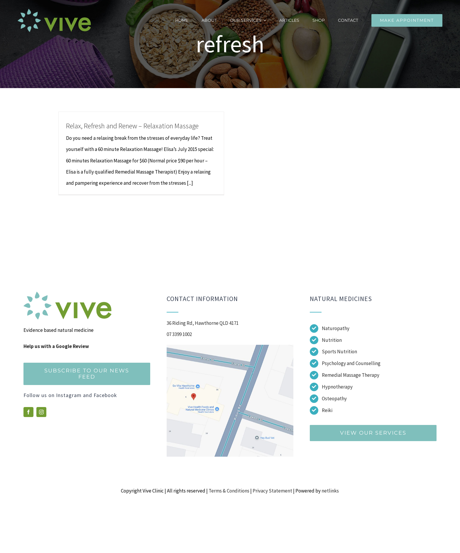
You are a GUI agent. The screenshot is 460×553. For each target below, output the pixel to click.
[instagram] (41, 412)
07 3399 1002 (179, 334)
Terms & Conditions (229, 491)
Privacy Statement (272, 491)
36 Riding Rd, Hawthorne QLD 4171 (203, 323)
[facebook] (28, 412)
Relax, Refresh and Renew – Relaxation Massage (132, 125)
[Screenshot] (230, 347)
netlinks (330, 491)
